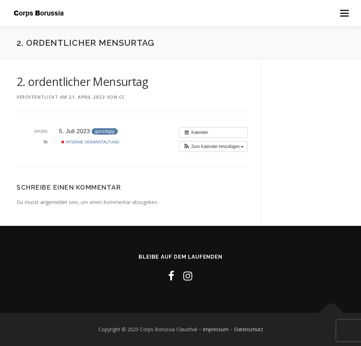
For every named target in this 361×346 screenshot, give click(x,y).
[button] (213, 147)
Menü (344, 13)
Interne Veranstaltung (90, 142)
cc (122, 97)
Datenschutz (248, 329)
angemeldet (53, 202)
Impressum (215, 329)
